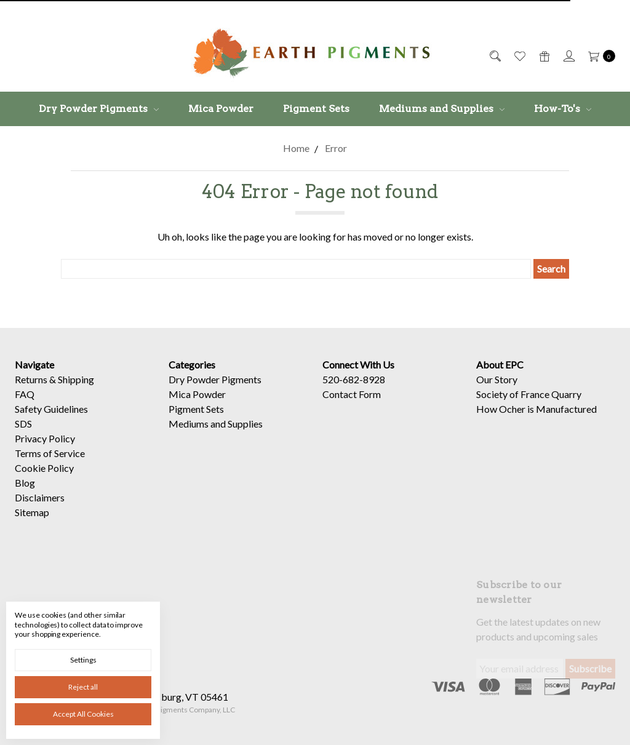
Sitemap (32, 512)
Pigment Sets (316, 108)
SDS (23, 423)
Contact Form (351, 394)
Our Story (496, 379)
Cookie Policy (44, 468)
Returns (31, 379)
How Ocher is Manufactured (536, 409)
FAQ (24, 394)
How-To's (562, 108)
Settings (83, 659)
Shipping (76, 379)
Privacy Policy (45, 438)
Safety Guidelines (51, 409)
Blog (25, 482)
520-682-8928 (353, 379)
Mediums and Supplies (441, 108)
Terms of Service (50, 453)
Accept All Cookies (83, 714)
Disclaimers (40, 497)
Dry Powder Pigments (99, 108)
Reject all (83, 686)
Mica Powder (220, 108)
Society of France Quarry (528, 394)
